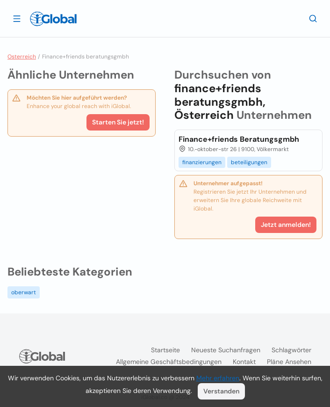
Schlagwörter (291, 350)
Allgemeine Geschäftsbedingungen (169, 361)
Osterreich (21, 56)
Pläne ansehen (289, 361)
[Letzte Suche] (313, 18)
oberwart (23, 292)
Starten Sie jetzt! (118, 122)
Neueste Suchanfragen (225, 350)
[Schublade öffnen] (16, 18)
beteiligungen (249, 162)
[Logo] (53, 18)
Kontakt (244, 361)
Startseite (165, 350)
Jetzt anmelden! (286, 224)
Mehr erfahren (217, 378)
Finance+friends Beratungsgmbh (239, 139)
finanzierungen (202, 162)
